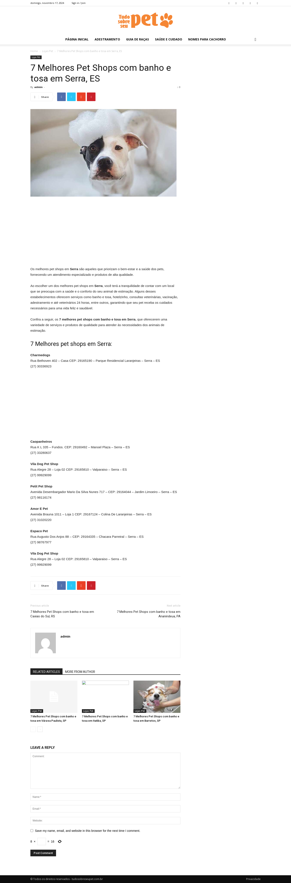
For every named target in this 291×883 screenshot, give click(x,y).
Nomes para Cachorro (207, 39)
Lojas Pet (47, 51)
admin (38, 87)
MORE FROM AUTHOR (80, 671)
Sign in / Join (79, 3)
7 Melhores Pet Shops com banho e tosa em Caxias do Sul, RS (62, 614)
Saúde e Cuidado (168, 39)
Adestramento (107, 39)
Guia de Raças (137, 39)
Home (34, 51)
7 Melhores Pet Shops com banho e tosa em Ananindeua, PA (148, 614)
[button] (255, 40)
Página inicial (77, 39)
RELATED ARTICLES (46, 671)
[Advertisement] (105, 232)
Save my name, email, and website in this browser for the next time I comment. (87, 830)
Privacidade (253, 879)
